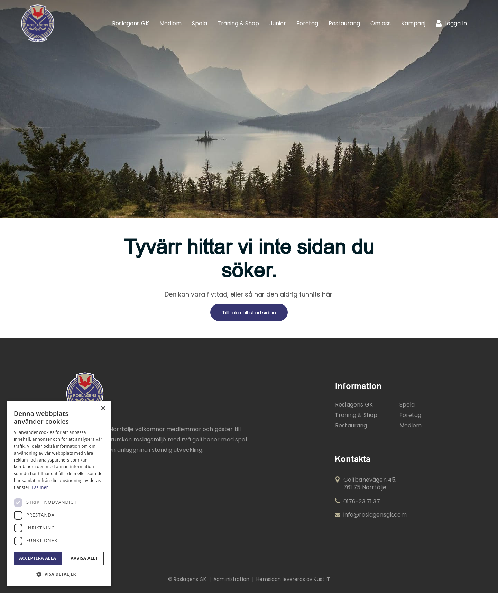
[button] (59, 574)
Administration (231, 579)
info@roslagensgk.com (371, 514)
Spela (407, 405)
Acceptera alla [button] (37, 558)
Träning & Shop (356, 415)
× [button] (102, 408)
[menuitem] (130, 23)
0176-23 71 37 (357, 501)
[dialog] (59, 493)
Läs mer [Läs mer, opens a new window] (40, 487)
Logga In (455, 23)
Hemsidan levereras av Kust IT (293, 579)
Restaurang (351, 425)
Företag (410, 415)
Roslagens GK (354, 405)
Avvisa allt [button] (84, 558)
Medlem (410, 425)
